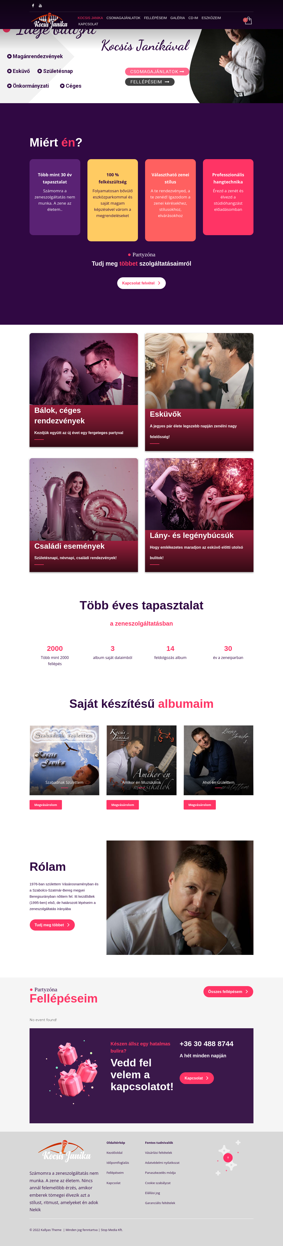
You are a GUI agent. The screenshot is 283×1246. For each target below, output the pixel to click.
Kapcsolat (113, 1183)
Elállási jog (152, 1193)
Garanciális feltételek (160, 1203)
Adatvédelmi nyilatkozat (162, 1162)
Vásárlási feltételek (158, 1152)
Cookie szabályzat (158, 1183)
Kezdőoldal (114, 1152)
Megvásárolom (45, 805)
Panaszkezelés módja (160, 1172)
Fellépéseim (115, 1172)
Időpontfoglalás (117, 1162)
